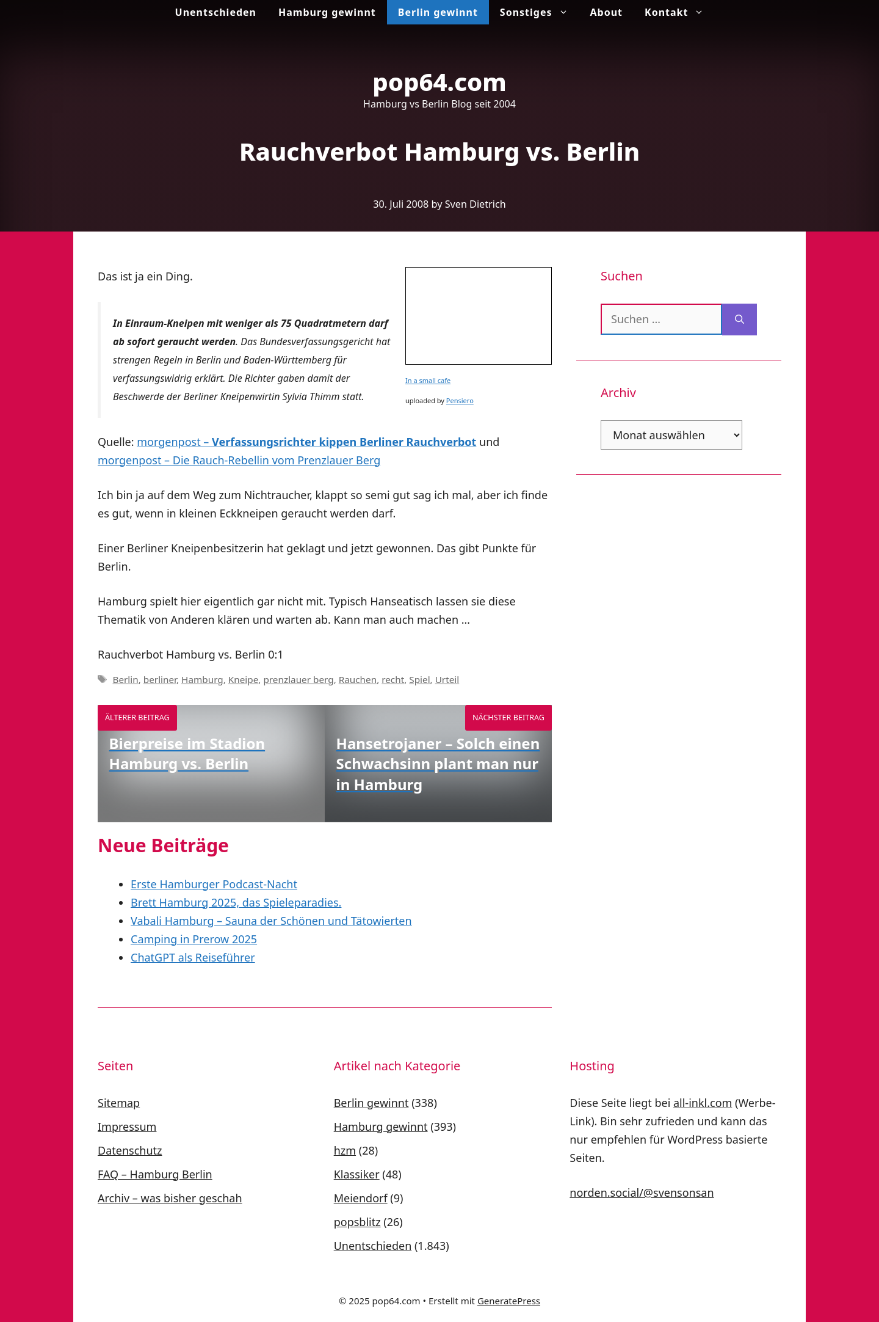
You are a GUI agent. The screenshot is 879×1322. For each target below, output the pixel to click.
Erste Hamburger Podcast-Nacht (214, 884)
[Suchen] (739, 319)
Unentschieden (215, 12)
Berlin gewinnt (438, 12)
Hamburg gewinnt (327, 12)
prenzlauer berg (298, 679)
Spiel (419, 679)
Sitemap (119, 1102)
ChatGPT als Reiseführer (193, 957)
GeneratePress (508, 1301)
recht (393, 679)
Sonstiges (539, 12)
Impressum (127, 1126)
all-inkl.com (702, 1102)
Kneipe (243, 679)
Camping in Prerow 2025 (194, 939)
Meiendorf (361, 1198)
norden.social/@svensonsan (642, 1192)
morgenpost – (306, 441)
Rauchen (358, 679)
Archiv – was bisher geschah (170, 1198)
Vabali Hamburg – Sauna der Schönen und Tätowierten (271, 920)
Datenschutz (130, 1150)
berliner (159, 679)
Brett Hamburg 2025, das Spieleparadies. (236, 902)
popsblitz (357, 1221)
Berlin (125, 679)
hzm (345, 1150)
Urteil (447, 679)
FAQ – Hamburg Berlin (155, 1174)
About (606, 12)
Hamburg (202, 679)
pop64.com (439, 81)
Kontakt (680, 12)
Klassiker (357, 1174)
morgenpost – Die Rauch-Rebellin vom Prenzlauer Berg (239, 460)
